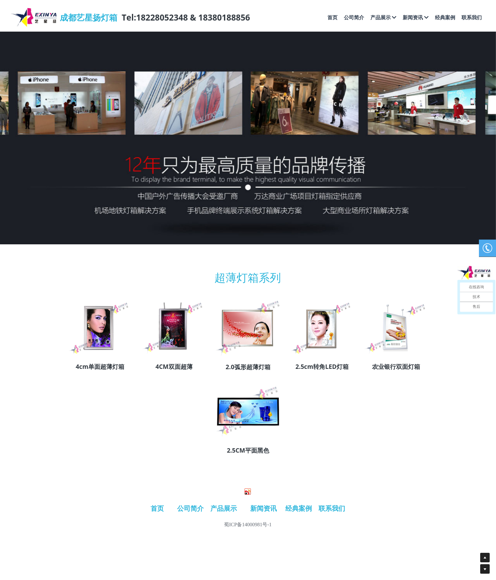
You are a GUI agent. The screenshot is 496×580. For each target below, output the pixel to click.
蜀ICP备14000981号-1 (247, 524)
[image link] (100, 327)
